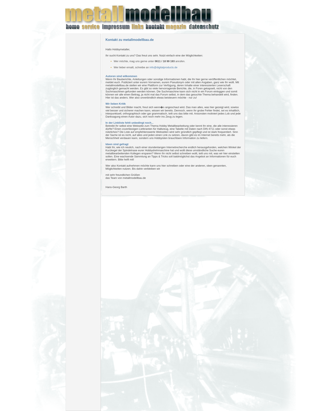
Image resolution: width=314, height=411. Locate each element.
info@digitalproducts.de (163, 67)
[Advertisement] (83, 98)
